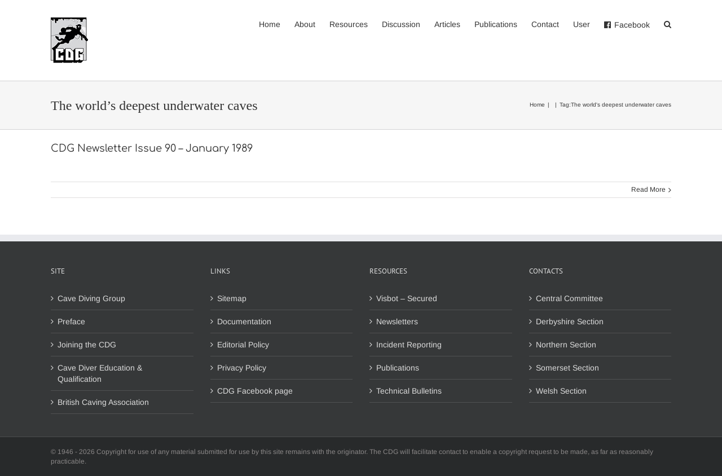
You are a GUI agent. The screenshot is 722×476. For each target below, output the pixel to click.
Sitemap (231, 298)
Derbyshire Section (570, 321)
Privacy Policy (241, 367)
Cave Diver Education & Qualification (100, 373)
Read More (648, 189)
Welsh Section (561, 390)
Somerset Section (567, 367)
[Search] (667, 23)
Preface (71, 321)
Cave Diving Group (91, 298)
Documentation (244, 321)
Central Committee (569, 298)
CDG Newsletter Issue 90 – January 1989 (152, 148)
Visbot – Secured (406, 298)
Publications (397, 367)
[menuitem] (276, 23)
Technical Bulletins (409, 390)
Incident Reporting (409, 344)
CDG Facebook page (255, 390)
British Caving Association (103, 402)
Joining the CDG (87, 344)
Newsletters (397, 321)
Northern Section (566, 344)
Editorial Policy (243, 344)
